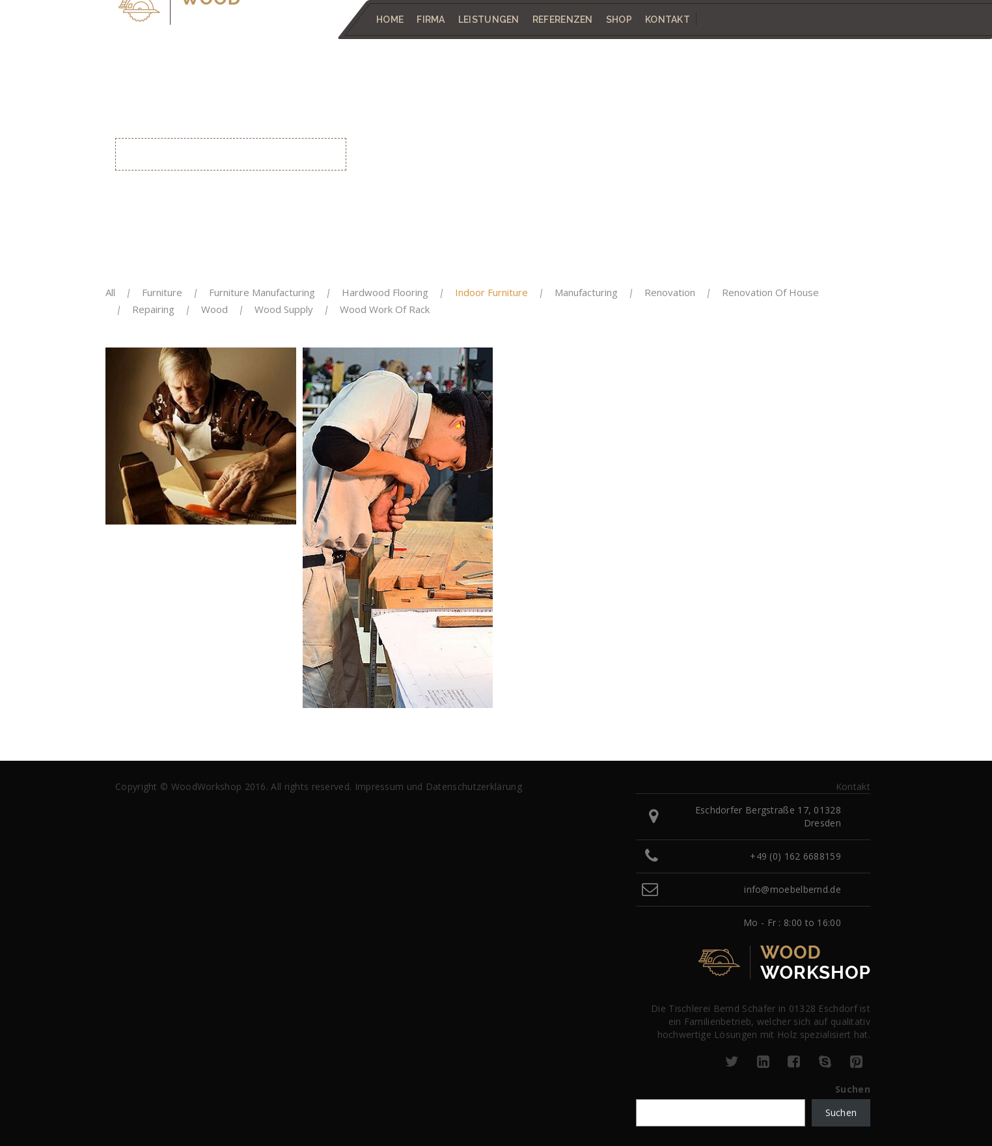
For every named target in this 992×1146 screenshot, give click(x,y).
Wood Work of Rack (385, 309)
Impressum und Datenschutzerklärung (438, 786)
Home (390, 19)
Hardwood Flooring (385, 292)
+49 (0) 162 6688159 (795, 856)
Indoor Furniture (491, 292)
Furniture (162, 292)
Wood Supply (284, 309)
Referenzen (562, 19)
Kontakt (667, 19)
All (110, 292)
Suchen (852, 1089)
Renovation (669, 292)
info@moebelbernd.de (792, 889)
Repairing (153, 309)
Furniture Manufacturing (262, 292)
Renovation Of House (770, 292)
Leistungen (488, 19)
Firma (431, 19)
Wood (214, 309)
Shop (619, 19)
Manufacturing (586, 292)
